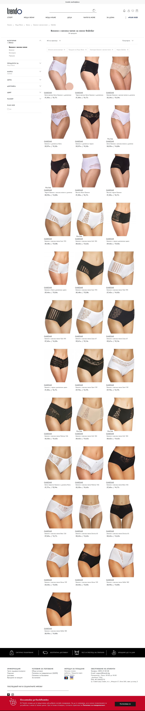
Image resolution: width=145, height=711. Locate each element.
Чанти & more (89, 17)
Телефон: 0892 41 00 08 (100, 671)
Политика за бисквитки (40, 675)
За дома (110, 17)
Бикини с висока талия (40, 25)
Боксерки (12, 53)
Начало (9, 25)
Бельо (28, 25)
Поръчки (10, 673)
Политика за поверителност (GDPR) (45, 673)
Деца (69, 17)
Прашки (12, 56)
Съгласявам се (125, 704)
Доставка (10, 675)
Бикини (11, 50)
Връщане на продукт (14, 677)
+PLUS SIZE (133, 17)
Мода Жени (29, 17)
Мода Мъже (51, 17)
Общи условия (37, 671)
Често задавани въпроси (16, 671)
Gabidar (53, 25)
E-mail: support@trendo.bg (100, 673)
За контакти (36, 677)
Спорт (9, 17)
